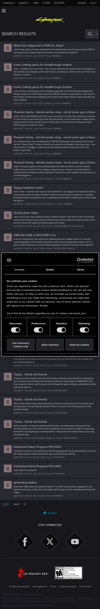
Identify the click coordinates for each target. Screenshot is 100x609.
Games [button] (23, 3)
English (50, 513)
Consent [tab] (19, 269)
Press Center (85, 586)
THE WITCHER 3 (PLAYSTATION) (68, 226)
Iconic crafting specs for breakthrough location (43, 64)
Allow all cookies (79, 344)
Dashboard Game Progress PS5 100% (37, 447)
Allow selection (50, 344)
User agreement (39, 586)
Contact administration (19, 586)
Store (46, 2)
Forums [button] (8, 3)
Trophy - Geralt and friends (30, 374)
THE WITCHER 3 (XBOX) (64, 248)
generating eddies (25, 482)
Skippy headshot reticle (28, 187)
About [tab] (80, 269)
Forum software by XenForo (27, 605)
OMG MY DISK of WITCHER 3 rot (34, 235)
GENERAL (57, 56)
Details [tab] (50, 269)
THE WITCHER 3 (60, 365)
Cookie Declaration (67, 586)
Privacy (53, 586)
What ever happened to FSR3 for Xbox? (39, 45)
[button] (4, 11)
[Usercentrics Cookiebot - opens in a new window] (79, 260)
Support (59, 2)
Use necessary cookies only (20, 345)
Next (16, 504)
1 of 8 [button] (5, 504)
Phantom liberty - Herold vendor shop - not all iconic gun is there (54, 112)
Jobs (36, 2)
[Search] (90, 34)
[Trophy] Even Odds (26, 213)
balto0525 (18, 56)
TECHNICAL (59, 457)
